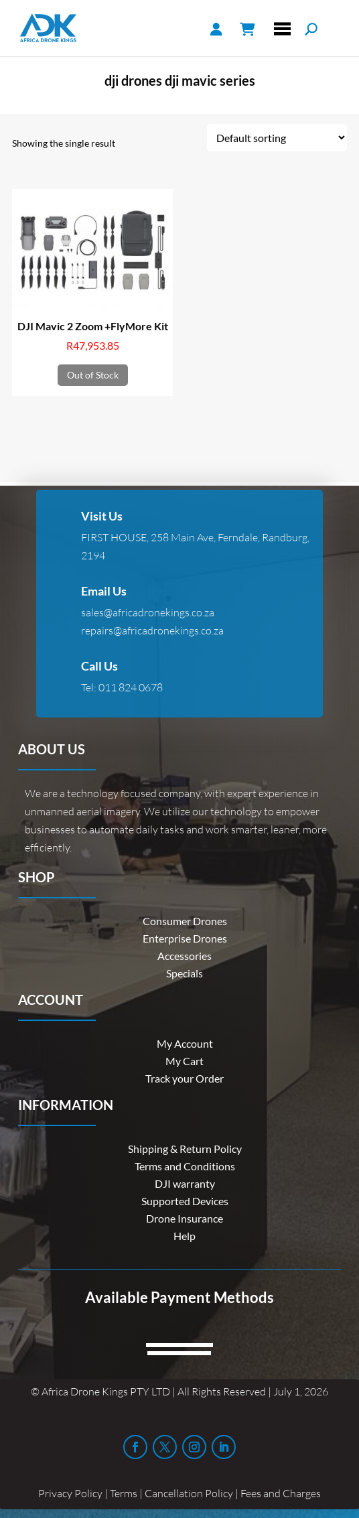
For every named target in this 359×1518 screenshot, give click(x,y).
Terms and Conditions (185, 1166)
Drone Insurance (184, 1218)
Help (184, 1235)
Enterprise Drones (185, 938)
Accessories (184, 955)
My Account (185, 1043)
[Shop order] (277, 137)
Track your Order (184, 1078)
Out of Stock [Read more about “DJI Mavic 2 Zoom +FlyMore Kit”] (93, 375)
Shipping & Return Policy (185, 1148)
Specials (184, 973)
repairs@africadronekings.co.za (152, 630)
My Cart (184, 1060)
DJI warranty (185, 1183)
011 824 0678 (130, 687)
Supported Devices (184, 1200)
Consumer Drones (185, 920)
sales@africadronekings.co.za (147, 612)
